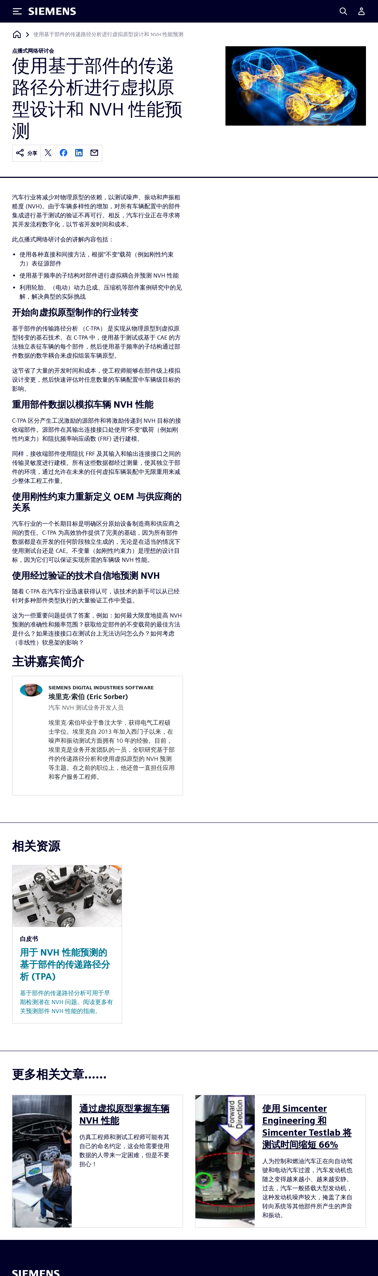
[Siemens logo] (52, 11)
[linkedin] (78, 153)
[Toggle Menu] (17, 11)
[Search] (343, 11)
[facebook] (63, 153)
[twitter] (48, 153)
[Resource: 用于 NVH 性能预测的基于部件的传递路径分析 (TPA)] (67, 944)
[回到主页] (16, 34)
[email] (94, 153)
